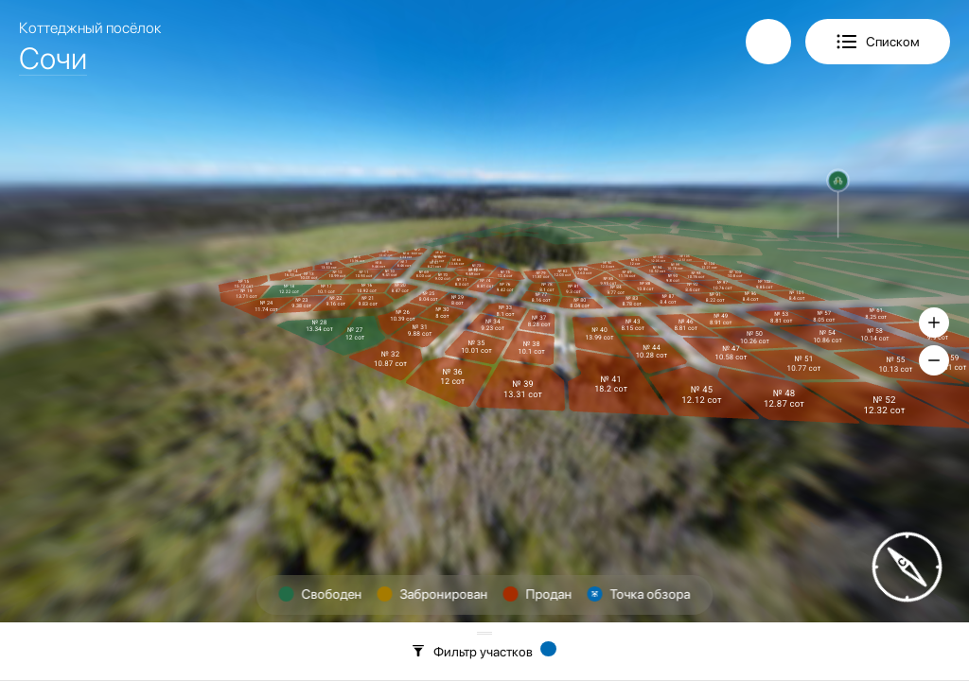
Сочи (53, 59)
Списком (893, 41)
